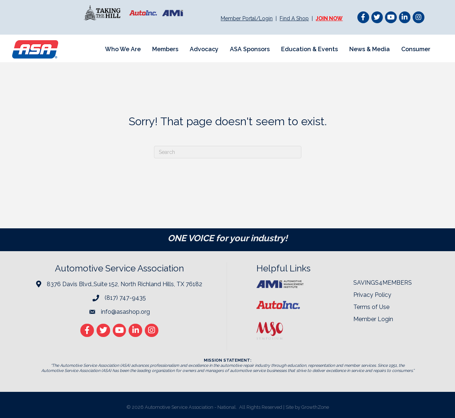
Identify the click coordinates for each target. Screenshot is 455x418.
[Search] (227, 152)
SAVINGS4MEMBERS (382, 282)
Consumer (415, 49)
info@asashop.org (125, 311)
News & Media (369, 49)
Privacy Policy (372, 294)
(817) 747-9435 (125, 297)
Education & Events (309, 49)
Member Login (373, 319)
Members (165, 49)
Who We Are (123, 49)
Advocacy (204, 49)
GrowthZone (315, 407)
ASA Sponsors (250, 49)
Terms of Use (371, 306)
